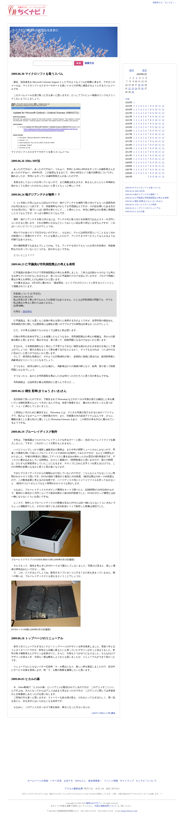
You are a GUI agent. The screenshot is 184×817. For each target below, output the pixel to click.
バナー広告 (56, 781)
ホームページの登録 (37, 781)
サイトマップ (127, 781)
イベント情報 (111, 781)
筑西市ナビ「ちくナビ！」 (165, 2)
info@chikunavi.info (129, 811)
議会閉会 (27, 311)
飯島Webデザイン (94, 803)
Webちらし (80, 781)
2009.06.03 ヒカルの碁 (135, 211)
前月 (131, 70)
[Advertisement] (121, 12)
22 (129, 88)
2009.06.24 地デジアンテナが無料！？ (142, 194)
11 (159, 106)
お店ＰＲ (68, 781)
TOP (127, 99)
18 (139, 85)
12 (163, 106)
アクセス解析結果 (74, 788)
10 (156, 106)
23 (133, 88)
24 (136, 88)
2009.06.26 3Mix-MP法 (135, 191)
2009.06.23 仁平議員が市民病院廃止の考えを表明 (147, 198)
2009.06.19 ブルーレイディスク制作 (141, 204)
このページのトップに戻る (103, 713)
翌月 (144, 70)
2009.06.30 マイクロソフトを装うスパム (143, 187)
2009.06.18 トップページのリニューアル (143, 208)
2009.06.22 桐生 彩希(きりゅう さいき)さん (144, 201)
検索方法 (89, 63)
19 (142, 85)
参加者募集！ (95, 781)
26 (142, 88)
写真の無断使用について (106, 806)
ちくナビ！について (146, 781)
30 (133, 92)
